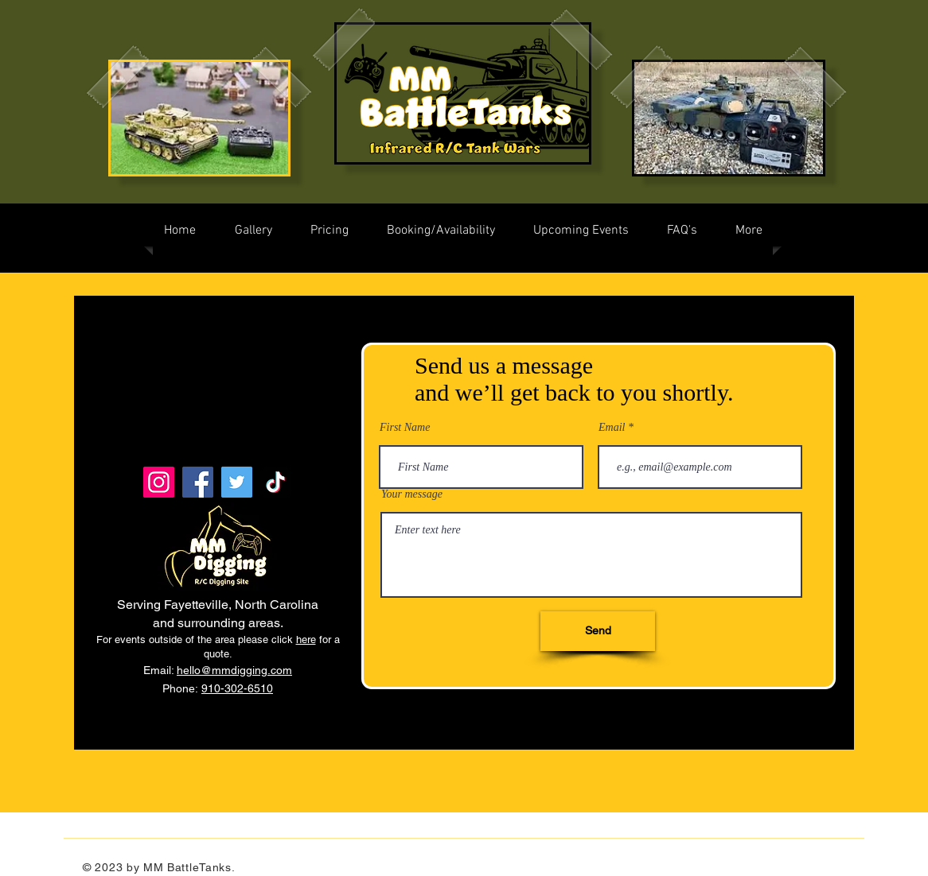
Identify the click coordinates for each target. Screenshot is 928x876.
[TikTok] (275, 482)
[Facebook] (197, 482)
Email (612, 427)
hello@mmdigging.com (234, 670)
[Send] (597, 631)
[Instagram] (158, 482)
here (306, 639)
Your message (412, 494)
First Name (405, 427)
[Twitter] (236, 482)
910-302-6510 (237, 688)
